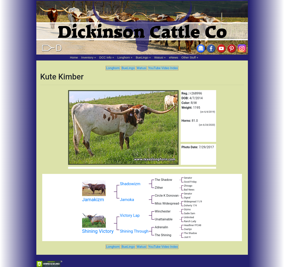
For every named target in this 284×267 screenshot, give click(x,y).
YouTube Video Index (163, 68)
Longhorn (123, 57)
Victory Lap (130, 215)
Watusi (158, 57)
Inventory (87, 57)
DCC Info (105, 57)
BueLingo (142, 57)
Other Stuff (188, 57)
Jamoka (127, 199)
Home (74, 57)
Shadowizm (130, 183)
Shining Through (134, 231)
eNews (173, 57)
